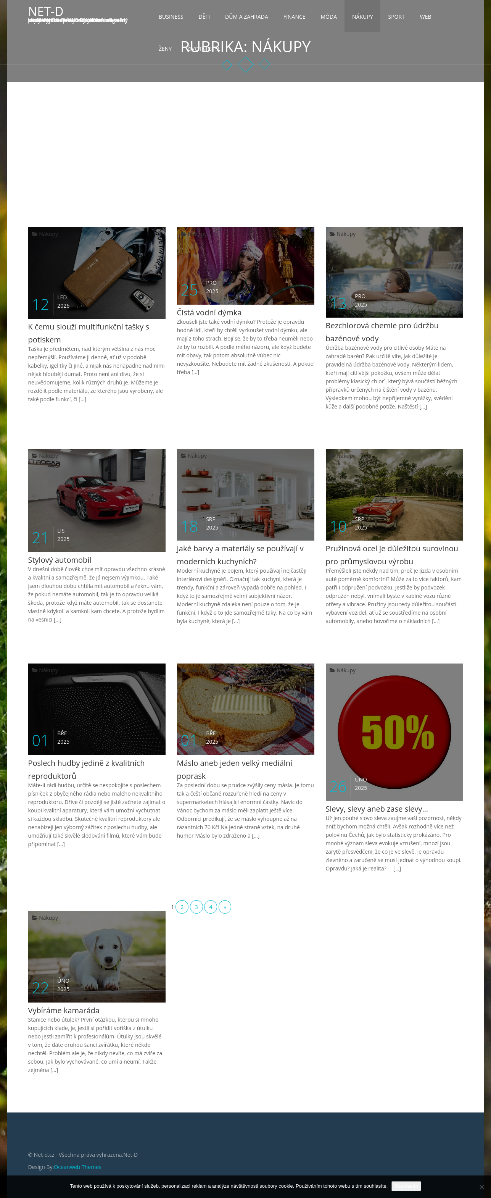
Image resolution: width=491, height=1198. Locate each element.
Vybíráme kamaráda (64, 1010)
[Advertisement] (246, 139)
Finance (294, 16)
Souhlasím (406, 1186)
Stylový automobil (60, 560)
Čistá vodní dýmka (209, 312)
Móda (329, 16)
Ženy (165, 48)
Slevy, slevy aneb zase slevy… (377, 809)
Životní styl (203, 48)
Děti (204, 16)
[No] (481, 1187)
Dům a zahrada (246, 16)
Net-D (46, 11)
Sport (396, 16)
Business (171, 16)
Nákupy (362, 16)
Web (425, 16)
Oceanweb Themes (77, 1167)
